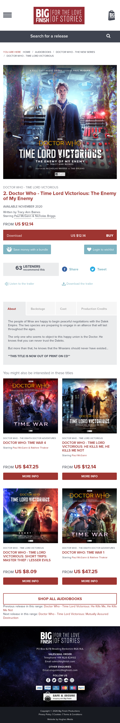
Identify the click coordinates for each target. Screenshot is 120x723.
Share (73, 269)
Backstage (38, 309)
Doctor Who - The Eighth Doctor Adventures (29, 438)
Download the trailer (79, 283)
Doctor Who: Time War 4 (24, 442)
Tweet (101, 269)
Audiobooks (43, 52)
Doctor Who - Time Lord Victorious (30, 56)
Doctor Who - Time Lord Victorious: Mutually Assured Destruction (55, 616)
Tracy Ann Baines (28, 212)
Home (26, 52)
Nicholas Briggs (45, 216)
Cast (63, 309)
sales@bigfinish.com (63, 661)
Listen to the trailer (22, 283)
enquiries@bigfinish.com (63, 670)
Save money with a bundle (30, 249)
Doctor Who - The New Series (75, 52)
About (12, 309)
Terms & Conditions (73, 714)
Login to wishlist (103, 249)
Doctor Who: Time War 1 (83, 552)
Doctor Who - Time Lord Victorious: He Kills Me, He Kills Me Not (86, 446)
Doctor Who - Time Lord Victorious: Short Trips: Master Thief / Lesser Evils (27, 556)
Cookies (57, 714)
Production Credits (94, 309)
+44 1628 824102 (66, 658)
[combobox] (54, 36)
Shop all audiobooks (60, 599)
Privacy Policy (45, 714)
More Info (30, 476)
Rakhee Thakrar (39, 448)
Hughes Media (66, 719)
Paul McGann (22, 216)
